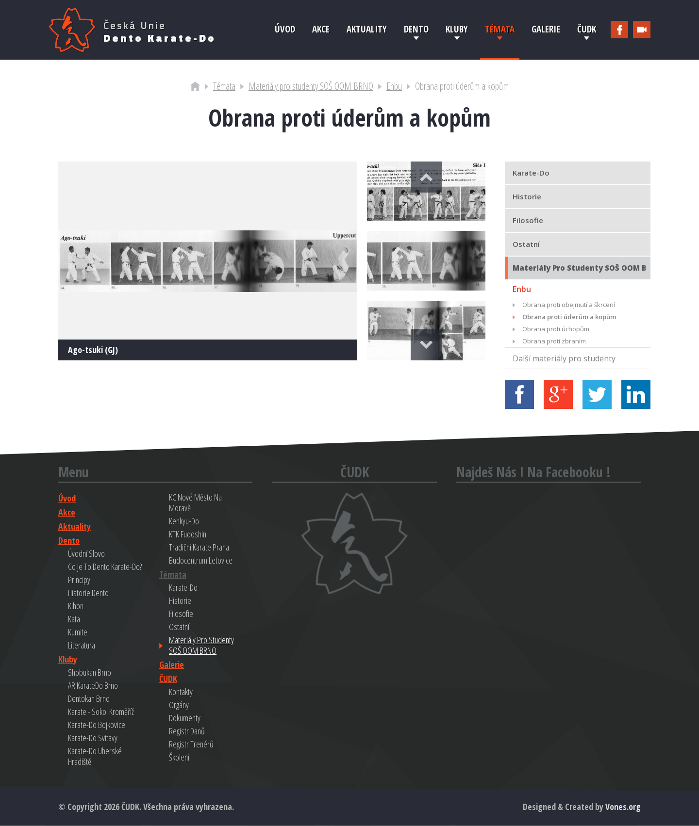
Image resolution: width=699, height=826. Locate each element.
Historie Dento (88, 593)
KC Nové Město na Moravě (195, 502)
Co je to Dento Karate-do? (105, 566)
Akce (321, 29)
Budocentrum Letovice (201, 560)
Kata (74, 619)
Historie (180, 600)
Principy (79, 579)
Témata (500, 29)
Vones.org (623, 806)
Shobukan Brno (89, 672)
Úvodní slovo (86, 553)
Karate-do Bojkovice (96, 724)
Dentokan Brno (89, 698)
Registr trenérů (191, 744)
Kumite (77, 632)
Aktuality (367, 29)
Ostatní (179, 626)
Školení (179, 757)
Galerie (546, 29)
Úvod (285, 29)
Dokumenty (184, 718)
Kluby (457, 29)
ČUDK (586, 29)
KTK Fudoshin (187, 534)
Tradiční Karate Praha (199, 547)
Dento (416, 29)
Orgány (179, 705)
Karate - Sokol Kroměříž (101, 711)
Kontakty (181, 691)
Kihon (75, 606)
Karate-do (183, 587)
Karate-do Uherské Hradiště (95, 756)
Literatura (81, 645)
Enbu (394, 86)
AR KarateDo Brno (93, 685)
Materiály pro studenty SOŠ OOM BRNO (311, 86)
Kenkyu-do (184, 521)
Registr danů (187, 731)
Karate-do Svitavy (92, 738)
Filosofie (181, 613)
